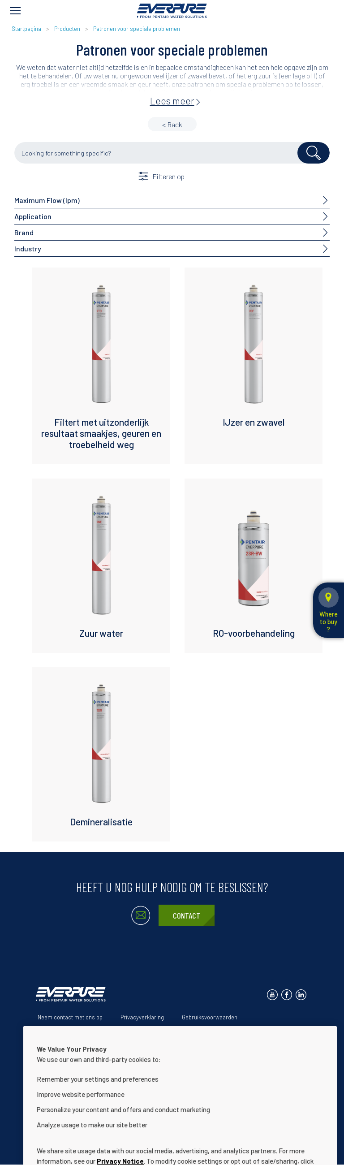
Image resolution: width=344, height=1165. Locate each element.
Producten (67, 28)
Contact (186, 915)
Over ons (49, 1031)
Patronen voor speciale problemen (136, 28)
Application (33, 216)
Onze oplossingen (100, 1031)
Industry (27, 248)
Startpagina (26, 28)
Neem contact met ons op (70, 1017)
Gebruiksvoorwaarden (209, 1017)
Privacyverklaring (142, 1017)
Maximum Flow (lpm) (47, 200)
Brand (24, 232)
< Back (172, 124)
